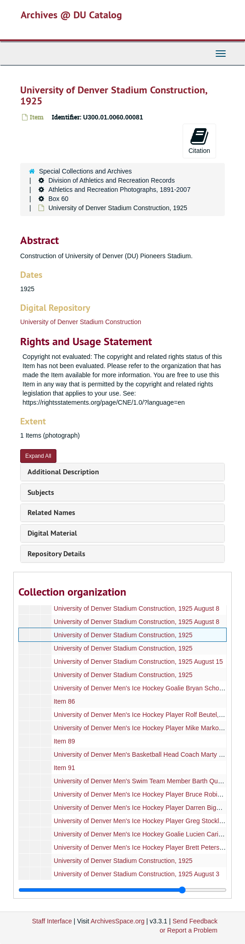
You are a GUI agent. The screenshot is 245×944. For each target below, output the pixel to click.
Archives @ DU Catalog (71, 14)
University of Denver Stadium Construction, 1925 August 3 (136, 874)
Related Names (51, 512)
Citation (199, 140)
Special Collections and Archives (85, 171)
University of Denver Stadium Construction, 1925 (123, 635)
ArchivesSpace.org (117, 921)
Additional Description (63, 472)
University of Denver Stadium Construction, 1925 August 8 (136, 608)
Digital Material (52, 533)
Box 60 (58, 198)
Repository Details (56, 554)
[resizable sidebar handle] (122, 890)
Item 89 (64, 741)
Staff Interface (52, 921)
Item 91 (64, 767)
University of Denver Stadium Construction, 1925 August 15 (138, 661)
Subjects (41, 492)
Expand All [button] (38, 456)
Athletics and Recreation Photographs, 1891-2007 (119, 189)
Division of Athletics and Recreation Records (111, 180)
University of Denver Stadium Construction (80, 322)
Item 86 (64, 701)
